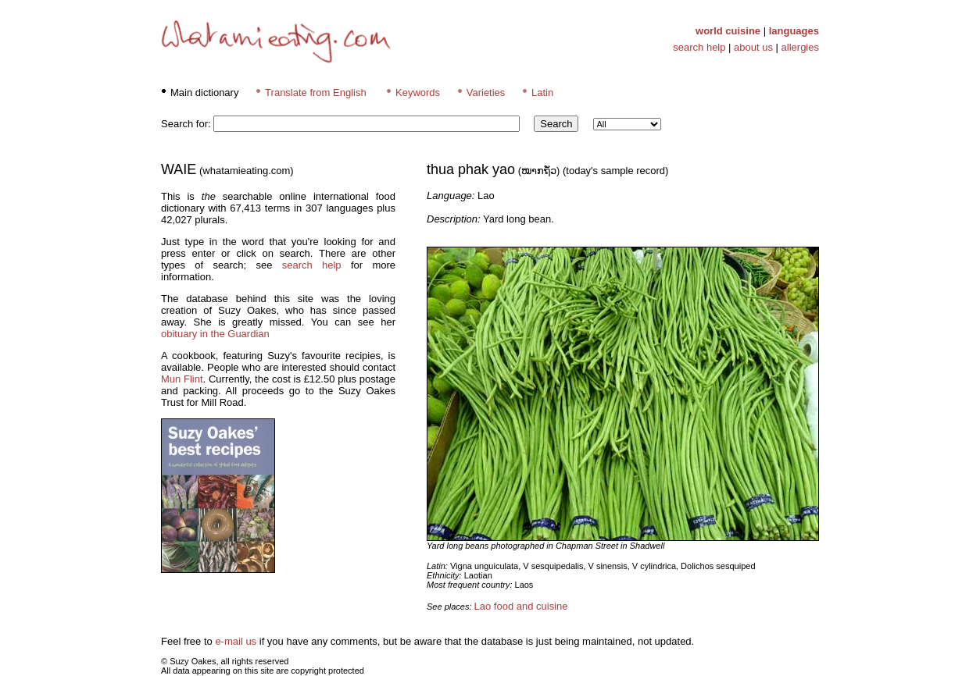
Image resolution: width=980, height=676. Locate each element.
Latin (542, 92)
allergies (800, 47)
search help (699, 47)
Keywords (417, 92)
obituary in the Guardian (215, 334)
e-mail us (235, 641)
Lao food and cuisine (521, 606)
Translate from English (316, 92)
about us (753, 47)
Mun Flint (182, 379)
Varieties (486, 92)
